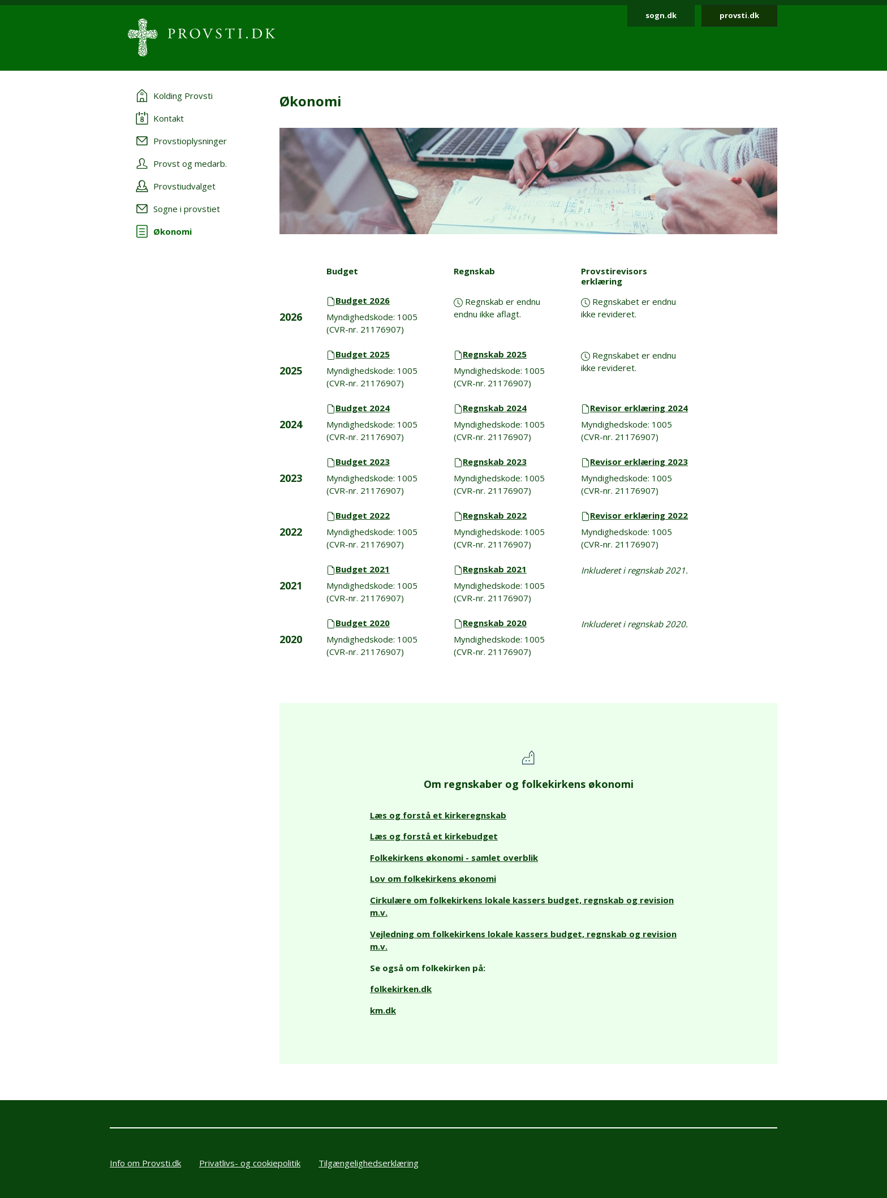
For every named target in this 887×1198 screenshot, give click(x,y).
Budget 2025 (362, 354)
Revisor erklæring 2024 (639, 407)
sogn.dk (661, 15)
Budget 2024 (362, 407)
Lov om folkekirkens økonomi (433, 878)
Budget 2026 (362, 300)
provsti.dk (739, 15)
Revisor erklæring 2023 (639, 461)
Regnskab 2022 (495, 515)
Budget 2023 (362, 461)
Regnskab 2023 (495, 461)
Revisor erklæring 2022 (639, 515)
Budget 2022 (362, 515)
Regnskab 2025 (495, 354)
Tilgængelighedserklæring (368, 1163)
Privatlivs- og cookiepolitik (249, 1163)
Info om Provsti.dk (145, 1163)
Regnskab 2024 (495, 407)
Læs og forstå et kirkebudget (434, 836)
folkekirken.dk (401, 988)
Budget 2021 (362, 569)
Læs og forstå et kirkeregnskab (438, 815)
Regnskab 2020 (495, 622)
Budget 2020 (362, 622)
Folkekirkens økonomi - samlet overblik (454, 857)
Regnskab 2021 (495, 569)
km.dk (383, 1010)
